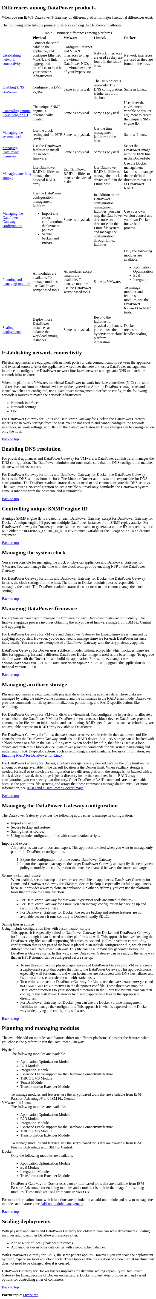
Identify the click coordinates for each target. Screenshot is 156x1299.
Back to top (10, 439)
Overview (30, 1295)
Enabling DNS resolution (13, 89)
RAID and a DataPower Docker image (55, 788)
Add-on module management (62, 1204)
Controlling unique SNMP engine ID (16, 113)
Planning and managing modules (16, 282)
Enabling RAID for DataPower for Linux (32, 755)
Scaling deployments (12, 330)
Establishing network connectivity (12, 59)
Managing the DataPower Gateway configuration (13, 219)
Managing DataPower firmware (11, 152)
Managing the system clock (13, 135)
